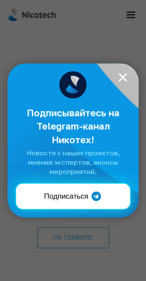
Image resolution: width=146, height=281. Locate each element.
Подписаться (73, 196)
